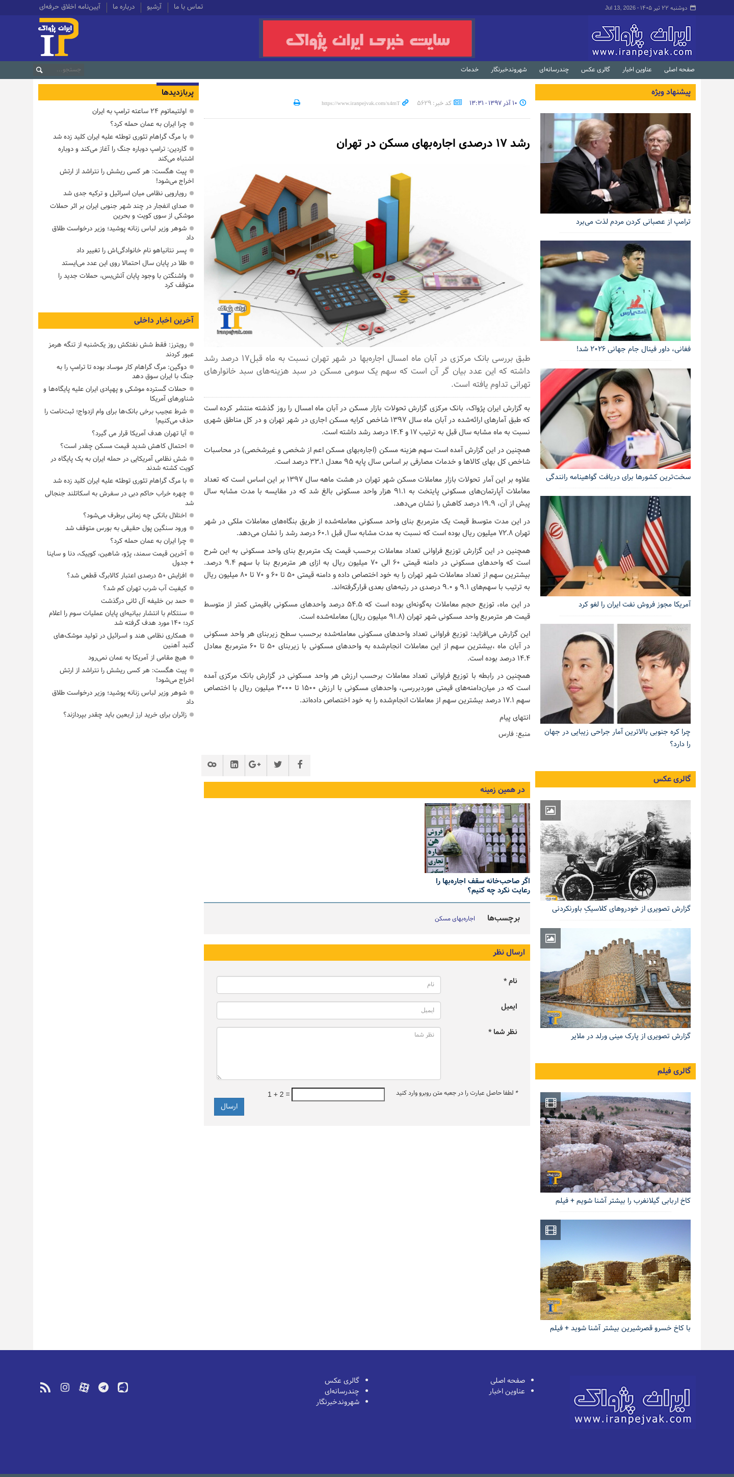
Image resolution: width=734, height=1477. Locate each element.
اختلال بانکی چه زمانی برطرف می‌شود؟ (135, 515)
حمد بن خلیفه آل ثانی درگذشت (144, 601)
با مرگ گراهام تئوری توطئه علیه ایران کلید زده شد (120, 136)
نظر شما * (502, 1032)
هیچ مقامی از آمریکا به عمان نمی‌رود (137, 657)
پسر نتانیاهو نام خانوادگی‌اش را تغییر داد (131, 250)
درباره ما (124, 8)
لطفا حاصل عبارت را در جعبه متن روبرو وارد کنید (456, 1093)
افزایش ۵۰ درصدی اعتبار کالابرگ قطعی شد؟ (127, 575)
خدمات (470, 70)
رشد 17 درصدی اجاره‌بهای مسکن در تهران (425, 143)
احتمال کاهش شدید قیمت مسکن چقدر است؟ (123, 446)
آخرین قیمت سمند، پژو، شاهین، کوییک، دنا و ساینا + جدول (120, 558)
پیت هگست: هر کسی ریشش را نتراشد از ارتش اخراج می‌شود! (127, 176)
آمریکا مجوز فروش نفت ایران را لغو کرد (635, 605)
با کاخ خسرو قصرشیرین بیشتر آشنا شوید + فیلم (620, 1328)
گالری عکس (595, 70)
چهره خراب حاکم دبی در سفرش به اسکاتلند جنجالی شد (119, 498)
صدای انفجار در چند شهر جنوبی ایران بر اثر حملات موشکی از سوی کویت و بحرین (122, 211)
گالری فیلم (674, 1071)
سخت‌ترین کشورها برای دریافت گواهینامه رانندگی (618, 477)
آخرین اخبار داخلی (164, 320)
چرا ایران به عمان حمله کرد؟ (148, 124)
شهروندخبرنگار (509, 70)
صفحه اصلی (679, 70)
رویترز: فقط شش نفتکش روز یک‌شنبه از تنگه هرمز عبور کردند (121, 349)
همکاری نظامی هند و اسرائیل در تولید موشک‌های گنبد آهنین (124, 640)
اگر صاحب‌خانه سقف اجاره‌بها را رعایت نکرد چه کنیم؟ (483, 886)
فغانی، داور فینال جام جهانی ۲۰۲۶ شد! (633, 349)
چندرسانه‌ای (554, 70)
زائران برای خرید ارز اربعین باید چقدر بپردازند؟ (125, 714)
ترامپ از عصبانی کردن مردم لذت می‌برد (633, 222)
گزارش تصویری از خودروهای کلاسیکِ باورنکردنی (621, 909)
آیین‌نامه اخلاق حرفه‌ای (69, 8)
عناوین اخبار (637, 70)
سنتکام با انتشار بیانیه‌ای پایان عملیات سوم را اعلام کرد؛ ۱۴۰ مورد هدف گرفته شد (121, 618)
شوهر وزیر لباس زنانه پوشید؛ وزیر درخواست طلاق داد (123, 233)
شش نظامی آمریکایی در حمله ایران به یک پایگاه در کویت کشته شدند (122, 464)
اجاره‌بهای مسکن (455, 919)
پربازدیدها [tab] (178, 93)
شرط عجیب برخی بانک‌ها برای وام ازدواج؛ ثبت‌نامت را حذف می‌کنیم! (119, 416)
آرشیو (154, 8)
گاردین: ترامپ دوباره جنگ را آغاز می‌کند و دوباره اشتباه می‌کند (126, 154)
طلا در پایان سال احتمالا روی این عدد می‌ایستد (124, 263)
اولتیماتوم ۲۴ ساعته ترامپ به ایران (139, 111)
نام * (510, 981)
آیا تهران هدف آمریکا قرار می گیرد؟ (139, 433)
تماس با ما (188, 8)
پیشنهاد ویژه (671, 92)
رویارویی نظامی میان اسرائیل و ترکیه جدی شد (125, 193)
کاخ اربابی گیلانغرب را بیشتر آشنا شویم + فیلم (623, 1201)
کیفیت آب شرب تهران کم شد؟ (145, 588)
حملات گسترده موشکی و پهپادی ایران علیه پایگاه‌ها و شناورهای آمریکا (118, 394)
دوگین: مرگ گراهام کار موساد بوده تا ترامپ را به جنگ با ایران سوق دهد (125, 372)
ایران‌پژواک (588, 38)
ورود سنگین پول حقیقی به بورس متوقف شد (126, 528)
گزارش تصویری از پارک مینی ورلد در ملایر (631, 1036)
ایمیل (509, 1006)
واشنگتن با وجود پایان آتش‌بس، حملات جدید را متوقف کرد (126, 281)
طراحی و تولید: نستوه (66, 1468)
